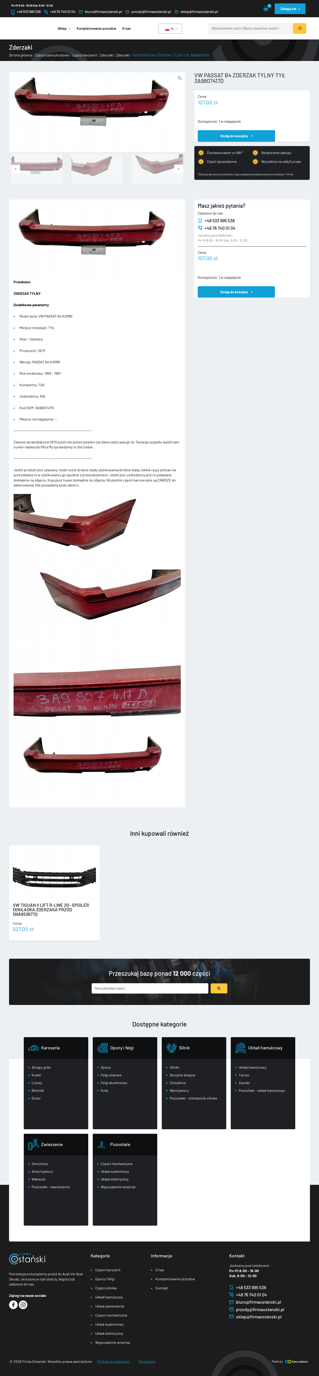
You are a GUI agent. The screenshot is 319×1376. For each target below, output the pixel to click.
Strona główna (20, 55)
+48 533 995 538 (26, 12)
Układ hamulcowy (266, 1047)
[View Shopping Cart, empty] (265, 8)
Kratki (36, 1075)
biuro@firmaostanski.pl (100, 11)
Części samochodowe (52, 55)
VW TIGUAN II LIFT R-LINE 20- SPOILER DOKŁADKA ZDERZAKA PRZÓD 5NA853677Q (51, 909)
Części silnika (106, 1288)
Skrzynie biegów (182, 1075)
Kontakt (161, 1288)
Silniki (174, 1067)
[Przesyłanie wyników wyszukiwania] (219, 988)
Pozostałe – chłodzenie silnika (193, 1098)
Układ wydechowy (115, 1171)
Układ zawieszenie (109, 1306)
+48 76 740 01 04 (59, 11)
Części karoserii (84, 55)
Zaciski (244, 1082)
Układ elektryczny (115, 1179)
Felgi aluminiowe (114, 1082)
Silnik (184, 1047)
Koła (104, 1090)
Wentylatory (179, 1090)
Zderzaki (106, 55)
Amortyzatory (42, 1171)
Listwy (37, 1082)
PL (170, 29)
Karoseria (50, 1047)
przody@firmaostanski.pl (148, 11)
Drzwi (36, 1098)
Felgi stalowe (111, 1075)
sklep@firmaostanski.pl (196, 11)
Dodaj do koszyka (234, 136)
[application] (69, 28)
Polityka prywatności (113, 1361)
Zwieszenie (52, 1144)
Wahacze (39, 1179)
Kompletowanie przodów (175, 1279)
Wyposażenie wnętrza (118, 1187)
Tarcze (244, 1075)
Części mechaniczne (117, 1163)
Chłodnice (178, 1082)
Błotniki (38, 1090)
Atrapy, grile (41, 1067)
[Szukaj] (299, 28)
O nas (159, 1270)
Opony (106, 1067)
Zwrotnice (40, 1163)
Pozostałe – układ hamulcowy (262, 1090)
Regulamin (147, 1361)
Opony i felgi (122, 1047)
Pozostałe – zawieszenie (51, 1187)
